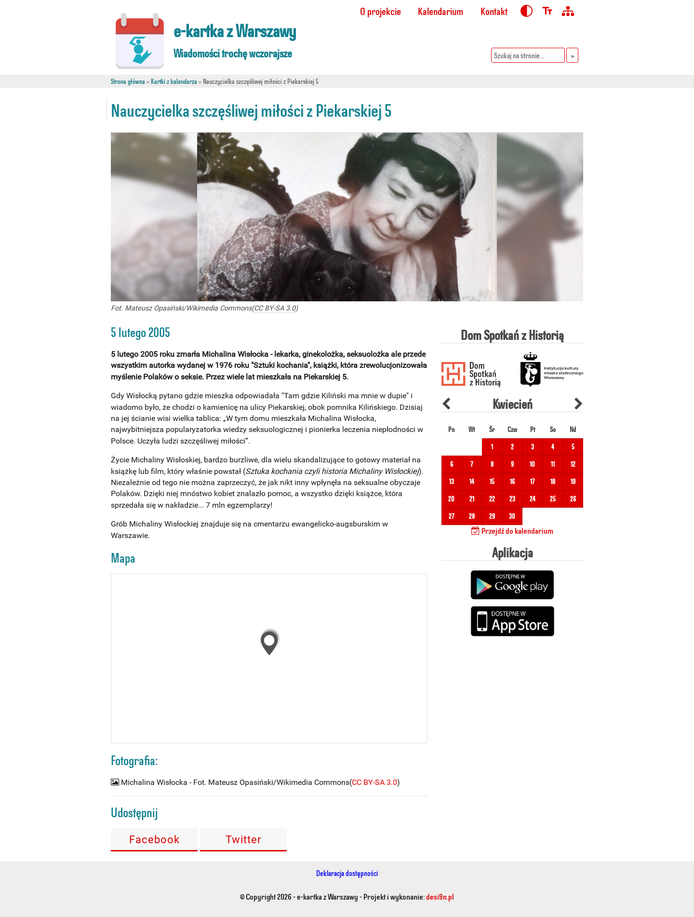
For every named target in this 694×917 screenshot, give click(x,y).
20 (451, 499)
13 (451, 481)
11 (553, 464)
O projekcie (380, 11)
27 (451, 516)
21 (471, 499)
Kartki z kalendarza (174, 81)
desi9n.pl (440, 896)
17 (532, 481)
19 (573, 481)
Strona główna (128, 81)
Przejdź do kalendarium (512, 530)
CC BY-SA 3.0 (274, 308)
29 (492, 516)
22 (492, 499)
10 (532, 464)
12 (573, 464)
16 (512, 481)
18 (552, 481)
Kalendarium (440, 11)
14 (471, 481)
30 (512, 516)
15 (492, 481)
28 (472, 516)
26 (573, 499)
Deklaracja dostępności (347, 872)
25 (553, 499)
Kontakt (493, 11)
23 (512, 499)
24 (532, 499)
